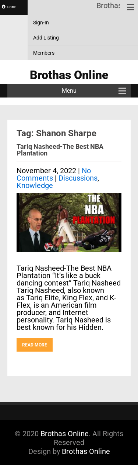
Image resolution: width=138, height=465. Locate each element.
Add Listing (46, 38)
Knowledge (35, 185)
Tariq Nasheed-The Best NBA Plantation (60, 150)
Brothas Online (64, 433)
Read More (34, 345)
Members (43, 53)
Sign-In (41, 22)
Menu (69, 90)
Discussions (78, 178)
